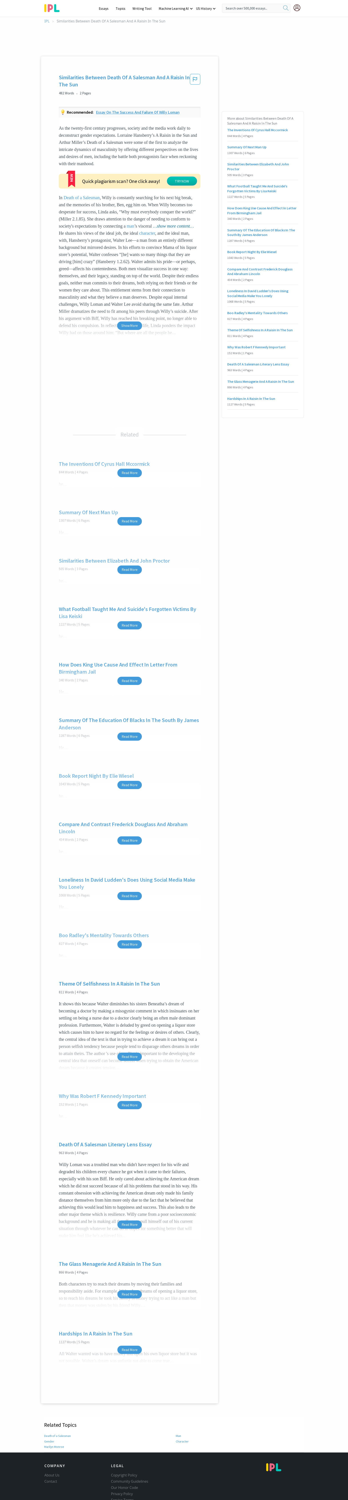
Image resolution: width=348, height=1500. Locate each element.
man (170, 192)
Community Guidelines (129, 1454)
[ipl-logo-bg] (53, 7)
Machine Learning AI (174, 8)
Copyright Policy (124, 1448)
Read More (129, 446)
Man (178, 1409)
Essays (106, 8)
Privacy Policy (122, 1466)
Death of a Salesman (118, 163)
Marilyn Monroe (54, 1420)
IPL (46, 21)
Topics (122, 8)
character (147, 206)
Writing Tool (143, 8)
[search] (285, 8)
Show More (129, 298)
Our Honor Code (124, 1460)
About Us (51, 1448)
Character (182, 1415)
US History (204, 8)
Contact (50, 1454)
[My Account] (299, 8)
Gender (49, 1415)
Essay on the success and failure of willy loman (138, 112)
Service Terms (122, 1473)
